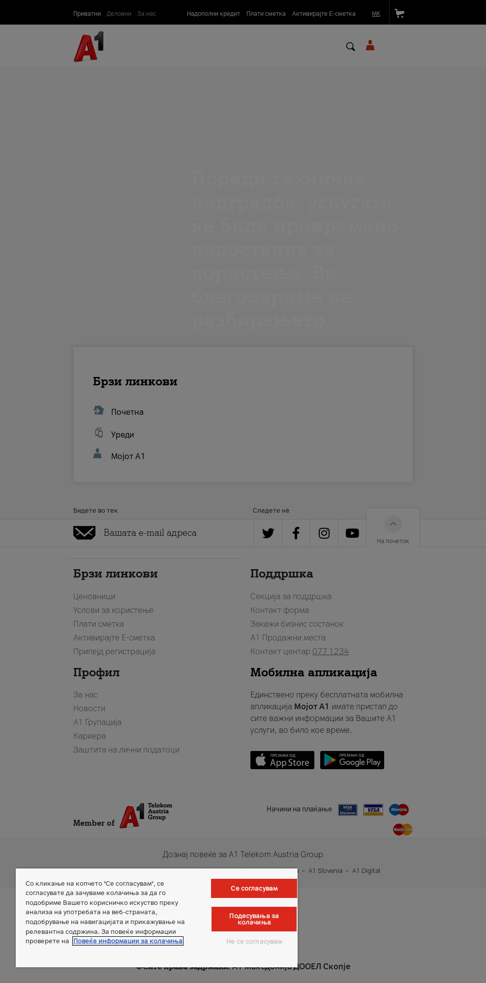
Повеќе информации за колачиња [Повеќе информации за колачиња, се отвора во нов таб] (127, 941)
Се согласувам (254, 888)
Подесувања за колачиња (254, 919)
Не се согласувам (254, 941)
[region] (157, 917)
